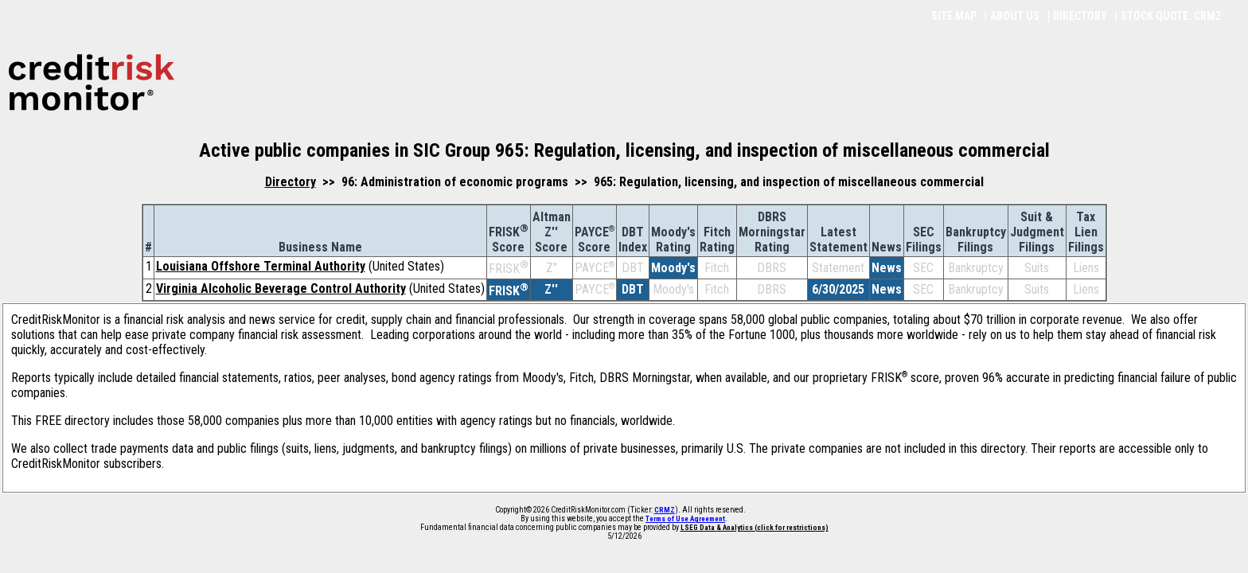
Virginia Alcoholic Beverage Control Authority (281, 288)
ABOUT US (1014, 16)
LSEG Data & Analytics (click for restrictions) (755, 528)
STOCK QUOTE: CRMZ (1171, 16)
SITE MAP (954, 16)
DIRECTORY (1080, 16)
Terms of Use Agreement (685, 519)
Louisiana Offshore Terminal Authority (260, 266)
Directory (290, 181)
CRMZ (664, 510)
